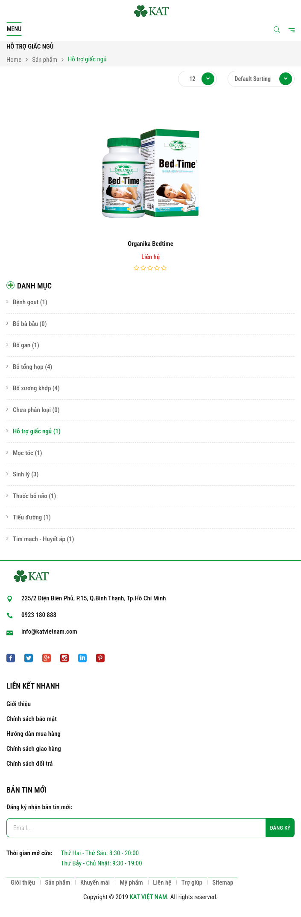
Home (13, 59)
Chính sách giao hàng (33, 749)
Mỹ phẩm (131, 882)
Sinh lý (21, 474)
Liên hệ (162, 882)
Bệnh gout (25, 302)
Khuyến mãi (95, 882)
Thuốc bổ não (30, 496)
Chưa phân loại (32, 410)
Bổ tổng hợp (28, 367)
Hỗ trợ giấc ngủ (32, 431)
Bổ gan (21, 345)
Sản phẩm (44, 59)
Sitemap (222, 882)
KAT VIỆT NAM (148, 897)
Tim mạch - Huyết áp (39, 539)
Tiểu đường (27, 517)
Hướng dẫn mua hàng (33, 734)
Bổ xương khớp (32, 388)
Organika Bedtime (150, 244)
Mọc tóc (23, 453)
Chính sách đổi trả (29, 763)
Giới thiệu (18, 704)
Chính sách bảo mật (31, 719)
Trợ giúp (191, 882)
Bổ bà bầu (25, 324)
